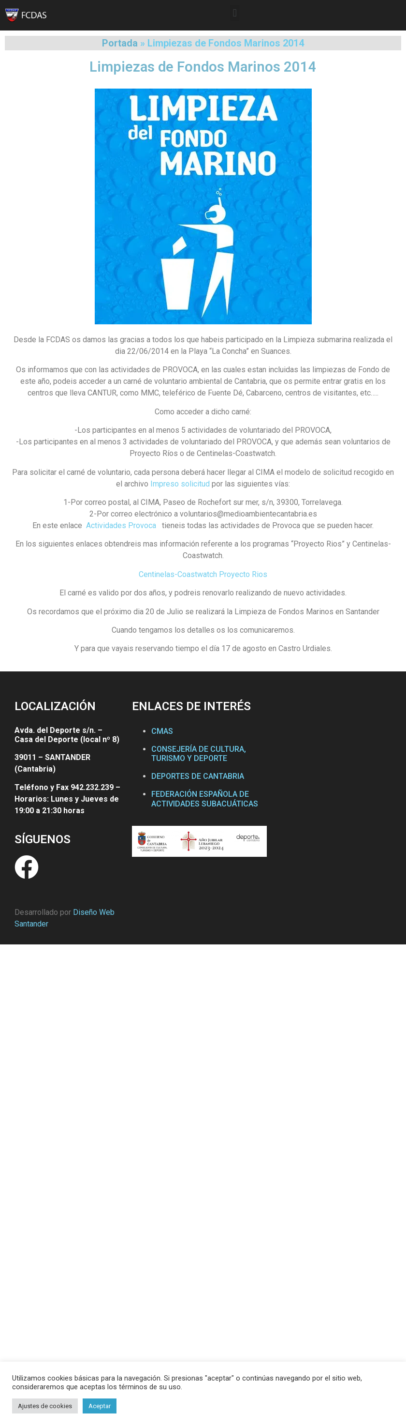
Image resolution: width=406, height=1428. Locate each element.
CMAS (162, 731)
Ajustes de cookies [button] (45, 1406)
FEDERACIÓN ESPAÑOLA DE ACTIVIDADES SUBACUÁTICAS (204, 799)
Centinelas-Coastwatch (178, 574)
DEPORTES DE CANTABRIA (197, 776)
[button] (234, 13)
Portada (120, 43)
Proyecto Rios (243, 574)
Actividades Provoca (121, 525)
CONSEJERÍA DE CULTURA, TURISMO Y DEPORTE (198, 753)
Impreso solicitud (180, 483)
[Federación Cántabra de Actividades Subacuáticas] (334, 788)
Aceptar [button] (99, 1406)
